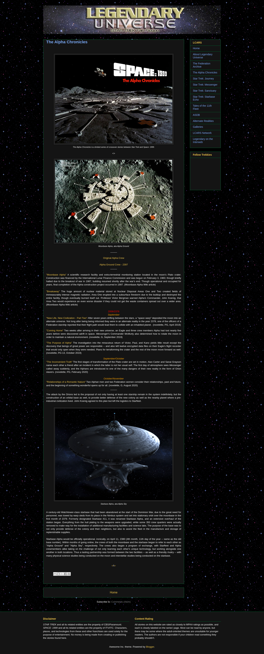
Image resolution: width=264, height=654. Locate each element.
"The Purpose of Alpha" (59, 342)
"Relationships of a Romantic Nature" (66, 382)
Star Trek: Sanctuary (204, 90)
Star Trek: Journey (203, 78)
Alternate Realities (203, 120)
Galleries (198, 126)
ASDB (196, 114)
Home (114, 592)
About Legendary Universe (202, 56)
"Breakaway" (53, 291)
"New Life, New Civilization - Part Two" (66, 318)
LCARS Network (202, 132)
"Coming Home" (54, 330)
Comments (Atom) (121, 601)
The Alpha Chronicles (205, 72)
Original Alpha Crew (113, 258)
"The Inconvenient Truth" (59, 361)
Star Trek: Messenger (205, 84)
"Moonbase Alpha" (56, 274)
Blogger (150, 646)
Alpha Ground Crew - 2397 (114, 264)
